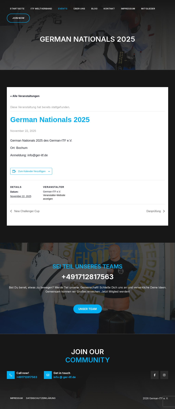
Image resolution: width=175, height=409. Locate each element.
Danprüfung (153, 211)
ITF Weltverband (41, 8)
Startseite (17, 8)
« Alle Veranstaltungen (24, 96)
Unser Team (87, 309)
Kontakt (109, 8)
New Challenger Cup (26, 211)
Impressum (128, 8)
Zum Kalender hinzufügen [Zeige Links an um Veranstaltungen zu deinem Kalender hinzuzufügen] (31, 171)
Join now (18, 18)
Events (62, 8)
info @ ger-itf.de (64, 377)
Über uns (79, 8)
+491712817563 (87, 277)
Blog (94, 8)
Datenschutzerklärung (41, 398)
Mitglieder (148, 8)
